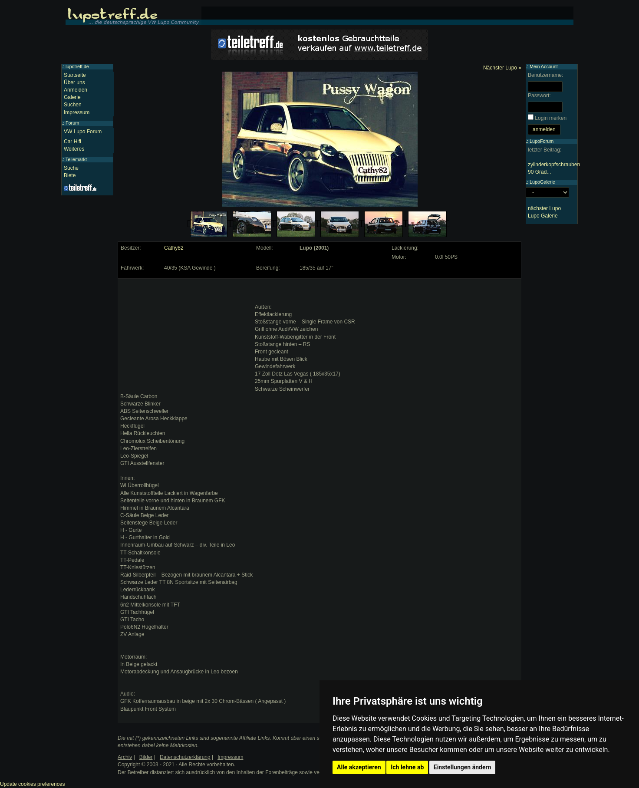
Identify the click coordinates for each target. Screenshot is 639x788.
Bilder (146, 757)
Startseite (75, 75)
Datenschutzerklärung (185, 757)
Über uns (74, 82)
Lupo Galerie (543, 216)
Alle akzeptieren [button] (359, 767)
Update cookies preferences (32, 784)
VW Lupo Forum (83, 132)
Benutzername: (545, 75)
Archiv (125, 757)
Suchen (73, 105)
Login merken (551, 118)
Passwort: (539, 95)
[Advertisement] (185, 335)
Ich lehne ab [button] (407, 767)
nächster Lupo (544, 208)
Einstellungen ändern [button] (462, 767)
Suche (71, 168)
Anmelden (75, 90)
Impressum (76, 112)
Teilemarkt (76, 159)
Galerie (72, 97)
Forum (72, 122)
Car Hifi (72, 141)
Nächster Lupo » (502, 68)
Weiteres (74, 149)
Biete (70, 175)
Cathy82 (174, 248)
